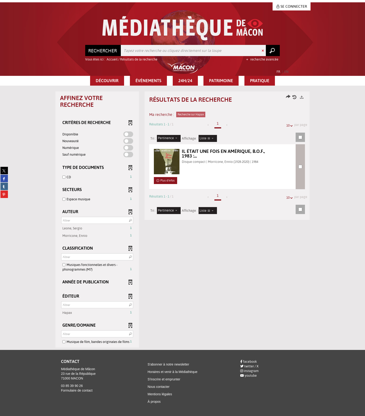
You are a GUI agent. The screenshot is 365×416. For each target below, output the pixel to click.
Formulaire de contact (76, 390)
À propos (154, 401)
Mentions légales (160, 394)
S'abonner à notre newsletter (168, 364)
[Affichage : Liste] (208, 138)
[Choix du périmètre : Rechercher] (103, 50)
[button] (107, 81)
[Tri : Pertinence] (169, 138)
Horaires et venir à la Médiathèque (172, 372)
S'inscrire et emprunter (164, 379)
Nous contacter (158, 387)
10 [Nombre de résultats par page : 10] (288, 125)
